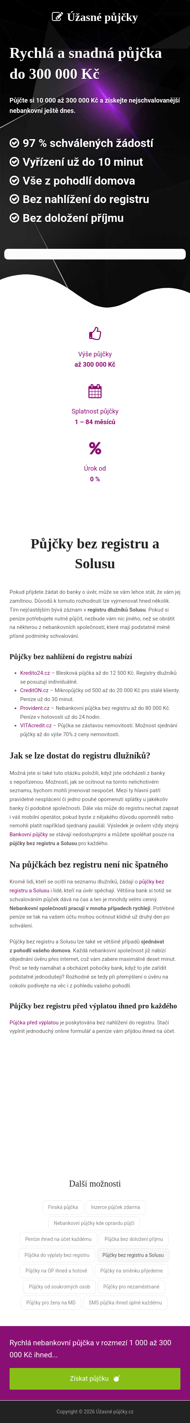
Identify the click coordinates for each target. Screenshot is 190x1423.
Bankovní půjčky (29, 834)
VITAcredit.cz (36, 725)
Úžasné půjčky (95, 17)
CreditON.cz (34, 690)
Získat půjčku (95, 1379)
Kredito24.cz (35, 673)
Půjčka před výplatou (34, 1022)
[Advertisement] (95, 1114)
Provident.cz (35, 708)
